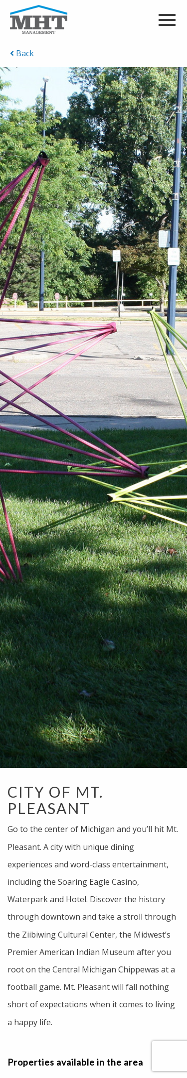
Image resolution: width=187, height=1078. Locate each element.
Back (22, 53)
